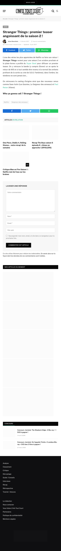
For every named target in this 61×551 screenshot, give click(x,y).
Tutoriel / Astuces (9, 492)
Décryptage (7, 474)
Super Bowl (31, 63)
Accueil (5, 19)
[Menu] (4, 11)
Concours (8, 423)
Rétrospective (8, 488)
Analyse (6, 463)
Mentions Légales (9, 519)
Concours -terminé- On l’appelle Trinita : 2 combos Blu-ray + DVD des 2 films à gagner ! (37, 443)
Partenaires (7, 512)
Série (6, 27)
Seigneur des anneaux (20, 102)
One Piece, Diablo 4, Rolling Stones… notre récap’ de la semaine (14, 145)
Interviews (6, 481)
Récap (5, 485)
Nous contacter (8, 505)
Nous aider (30, 2)
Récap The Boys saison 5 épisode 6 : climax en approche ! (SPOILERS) (42, 145)
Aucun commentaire (38, 41)
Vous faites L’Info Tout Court (13, 508)
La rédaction (7, 501)
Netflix (6, 102)
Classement (7, 467)
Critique (6, 470)
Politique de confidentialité (12, 515)
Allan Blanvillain (13, 41)
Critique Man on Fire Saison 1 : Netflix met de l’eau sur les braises (15, 172)
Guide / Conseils (9, 478)
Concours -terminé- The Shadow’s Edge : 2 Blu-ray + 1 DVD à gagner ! (36, 431)
